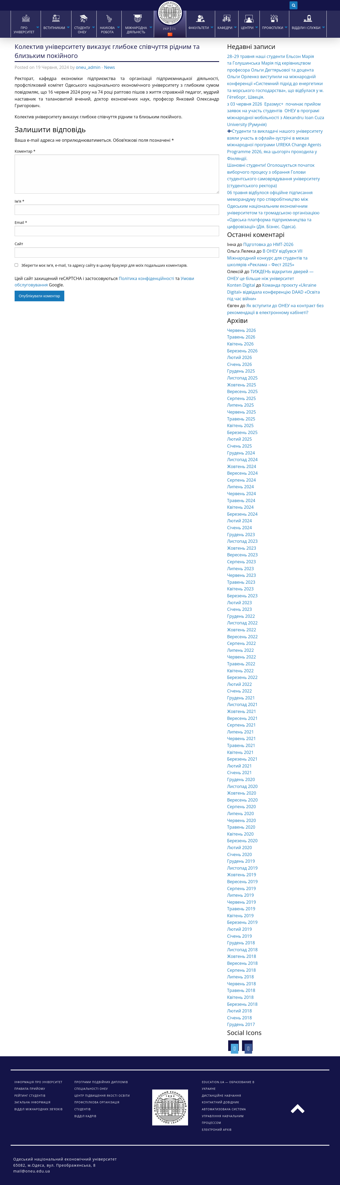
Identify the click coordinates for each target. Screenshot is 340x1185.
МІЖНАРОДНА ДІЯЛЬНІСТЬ (136, 30)
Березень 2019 (242, 922)
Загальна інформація (32, 1102)
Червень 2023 (241, 575)
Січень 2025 (239, 446)
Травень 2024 (241, 500)
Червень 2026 (241, 330)
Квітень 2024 (240, 507)
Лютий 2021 (239, 766)
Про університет (24, 30)
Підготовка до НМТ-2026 (268, 244)
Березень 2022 (242, 677)
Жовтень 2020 (241, 793)
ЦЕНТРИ (247, 28)
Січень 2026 (239, 364)
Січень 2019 (239, 936)
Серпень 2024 (241, 480)
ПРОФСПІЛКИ (272, 28)
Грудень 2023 (241, 534)
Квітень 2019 (240, 916)
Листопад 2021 (242, 704)
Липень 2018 (240, 977)
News (109, 67)
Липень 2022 (240, 650)
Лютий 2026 (239, 357)
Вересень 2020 (242, 800)
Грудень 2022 (241, 616)
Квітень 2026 (240, 344)
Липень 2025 (240, 405)
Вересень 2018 (242, 963)
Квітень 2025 (240, 425)
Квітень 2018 (240, 997)
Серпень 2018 (241, 970)
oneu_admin (88, 67)
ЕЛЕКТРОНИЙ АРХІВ (217, 1130)
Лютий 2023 (239, 603)
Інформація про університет (38, 1082)
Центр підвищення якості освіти (102, 1096)
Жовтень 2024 (241, 466)
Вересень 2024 (242, 473)
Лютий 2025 (239, 439)
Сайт (19, 243)
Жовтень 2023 (241, 548)
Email (21, 222)
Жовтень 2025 (241, 385)
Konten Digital (241, 285)
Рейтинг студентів (29, 1096)
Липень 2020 (240, 813)
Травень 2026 (241, 337)
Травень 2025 (241, 419)
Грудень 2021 (241, 698)
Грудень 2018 (241, 943)
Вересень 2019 (242, 881)
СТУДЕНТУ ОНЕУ (82, 30)
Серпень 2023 (241, 562)
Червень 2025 (241, 412)
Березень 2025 (242, 432)
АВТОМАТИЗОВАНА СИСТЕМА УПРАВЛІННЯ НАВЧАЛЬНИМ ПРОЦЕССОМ (224, 1116)
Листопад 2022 (242, 623)
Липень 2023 (240, 568)
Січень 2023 (239, 609)
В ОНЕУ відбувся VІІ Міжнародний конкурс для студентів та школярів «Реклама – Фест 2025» (267, 258)
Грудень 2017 (241, 1024)
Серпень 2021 (241, 725)
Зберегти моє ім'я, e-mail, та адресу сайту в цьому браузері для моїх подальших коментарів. (104, 265)
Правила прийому (29, 1089)
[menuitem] (26, 24)
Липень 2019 (240, 895)
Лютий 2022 (239, 684)
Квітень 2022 (240, 671)
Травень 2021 (241, 745)
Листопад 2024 (242, 459)
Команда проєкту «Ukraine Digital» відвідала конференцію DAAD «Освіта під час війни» (273, 292)
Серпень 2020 (241, 807)
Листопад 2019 (242, 868)
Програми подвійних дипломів (101, 1082)
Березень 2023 (242, 596)
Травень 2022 (241, 664)
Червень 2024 (241, 493)
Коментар (25, 151)
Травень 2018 (241, 990)
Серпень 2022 (241, 643)
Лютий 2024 (239, 521)
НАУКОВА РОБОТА (107, 30)
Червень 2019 (241, 902)
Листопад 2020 (242, 786)
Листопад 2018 (242, 950)
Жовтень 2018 (241, 956)
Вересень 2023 (242, 555)
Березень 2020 (242, 841)
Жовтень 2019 (241, 875)
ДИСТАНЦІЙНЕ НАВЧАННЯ (221, 1096)
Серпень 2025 (241, 398)
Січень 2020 (239, 854)
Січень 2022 (239, 691)
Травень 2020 (241, 827)
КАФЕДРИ (225, 28)
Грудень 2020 (241, 779)
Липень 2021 (240, 732)
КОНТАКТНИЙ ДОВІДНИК (220, 1102)
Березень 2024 (242, 514)
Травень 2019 (241, 909)
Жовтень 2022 (241, 630)
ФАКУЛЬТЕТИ (199, 28)
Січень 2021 (239, 772)
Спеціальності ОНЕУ (91, 1089)
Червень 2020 (241, 820)
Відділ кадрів (85, 1116)
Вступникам (54, 28)
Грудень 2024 (241, 453)
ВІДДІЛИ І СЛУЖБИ (306, 28)
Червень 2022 (241, 657)
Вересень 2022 (242, 637)
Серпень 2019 (241, 888)
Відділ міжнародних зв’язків (38, 1109)
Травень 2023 (241, 582)
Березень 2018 (242, 1004)
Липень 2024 (240, 487)
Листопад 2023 (242, 541)
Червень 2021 (241, 738)
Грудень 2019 (241, 861)
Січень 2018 (239, 1018)
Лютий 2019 (239, 929)
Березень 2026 (242, 351)
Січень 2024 (239, 528)
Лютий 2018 (239, 1011)
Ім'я (19, 201)
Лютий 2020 (239, 847)
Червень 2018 (241, 984)
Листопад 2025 (242, 378)
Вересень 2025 (242, 391)
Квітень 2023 (240, 589)
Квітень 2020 (240, 834)
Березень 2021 (242, 759)
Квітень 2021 (240, 752)
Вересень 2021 (242, 718)
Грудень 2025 (241, 371)
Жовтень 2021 (241, 711)
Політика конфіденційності (146, 278)
